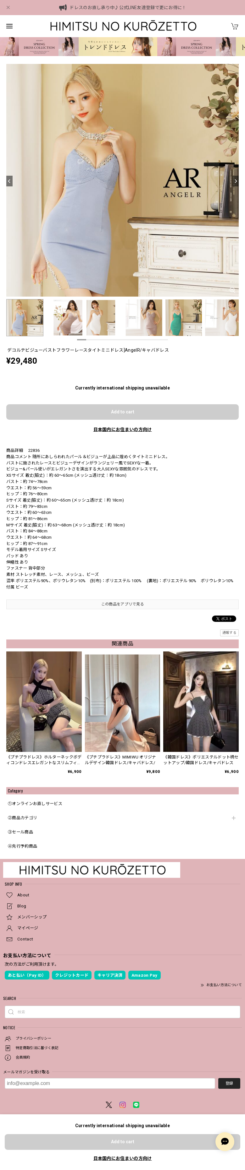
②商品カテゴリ (22, 817)
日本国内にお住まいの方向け (122, 429)
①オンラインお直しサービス (35, 803)
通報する (229, 633)
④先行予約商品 (22, 846)
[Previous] (9, 181)
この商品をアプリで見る (122, 604)
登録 (229, 1083)
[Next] (235, 181)
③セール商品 (20, 832)
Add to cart (122, 411)
